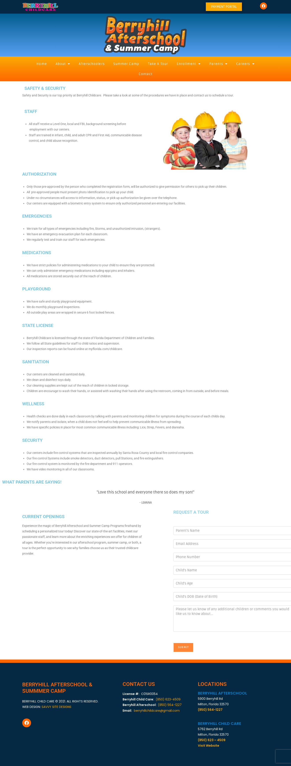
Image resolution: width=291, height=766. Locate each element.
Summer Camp (126, 64)
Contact (145, 74)
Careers (245, 64)
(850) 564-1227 (170, 705)
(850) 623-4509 (168, 699)
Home (42, 64)
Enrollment (189, 64)
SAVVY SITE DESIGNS (56, 707)
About (63, 64)
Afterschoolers (91, 64)
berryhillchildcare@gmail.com (157, 710)
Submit (234, 647)
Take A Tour (158, 64)
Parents (218, 64)
